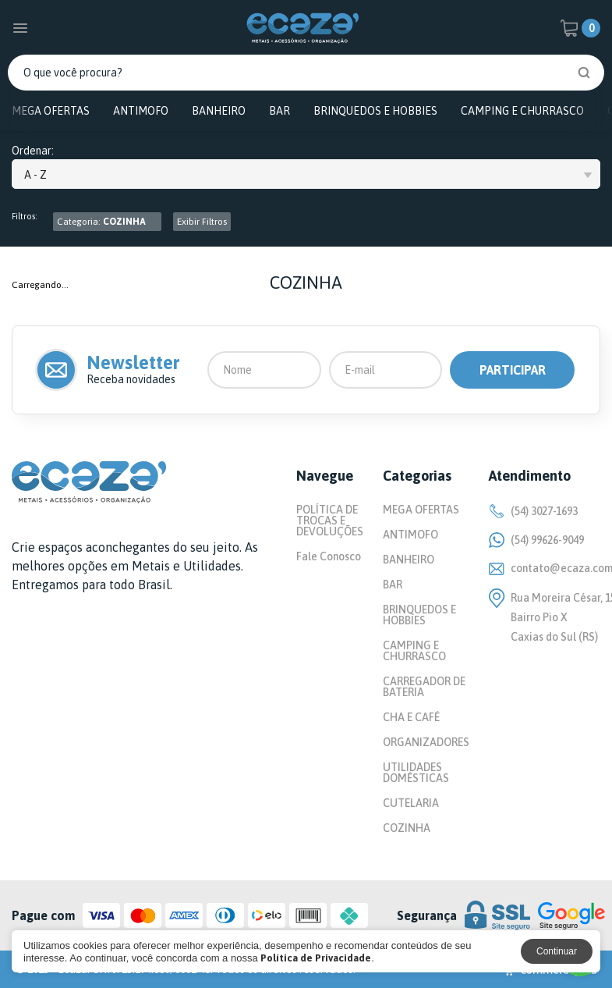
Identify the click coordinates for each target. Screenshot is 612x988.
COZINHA (406, 828)
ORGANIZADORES (426, 742)
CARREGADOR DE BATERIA (424, 687)
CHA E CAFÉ (411, 717)
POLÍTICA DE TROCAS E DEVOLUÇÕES (329, 520)
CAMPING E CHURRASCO (522, 111)
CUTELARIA (411, 803)
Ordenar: (33, 151)
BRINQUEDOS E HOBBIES (375, 111)
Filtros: (24, 216)
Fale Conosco (328, 556)
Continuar (556, 951)
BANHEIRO (219, 111)
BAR (279, 111)
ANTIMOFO (140, 111)
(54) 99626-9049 (536, 540)
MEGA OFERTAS (51, 111)
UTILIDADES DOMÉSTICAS (416, 773)
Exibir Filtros (202, 221)
